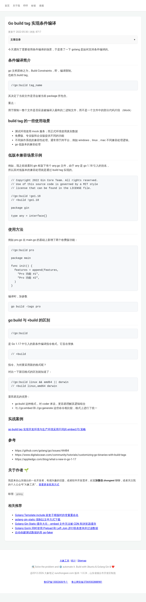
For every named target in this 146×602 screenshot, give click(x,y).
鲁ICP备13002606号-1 (56, 590)
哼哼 (25, 5)
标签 (33, 5)
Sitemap (82, 569)
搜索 (41, 5)
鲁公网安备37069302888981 (86, 590)
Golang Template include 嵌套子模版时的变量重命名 (46, 524)
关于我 (16, 5)
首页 (7, 5)
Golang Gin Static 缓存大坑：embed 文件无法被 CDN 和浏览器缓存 (55, 532)
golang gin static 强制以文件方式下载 (37, 528)
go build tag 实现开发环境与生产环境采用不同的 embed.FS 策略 (47, 438)
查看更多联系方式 (49, 493)
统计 (73, 569)
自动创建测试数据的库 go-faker (34, 541)
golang (19, 503)
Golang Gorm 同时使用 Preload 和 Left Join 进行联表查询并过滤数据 (56, 537)
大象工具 (64, 569)
